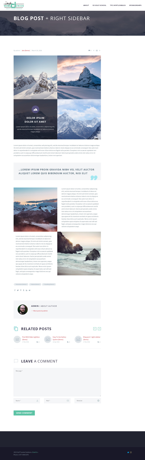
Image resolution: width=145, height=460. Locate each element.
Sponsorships (135, 5)
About (86, 5)
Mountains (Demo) (21, 284)
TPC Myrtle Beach (118, 5)
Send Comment (24, 413)
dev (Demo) (26, 50)
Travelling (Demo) (49, 284)
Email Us (34, 452)
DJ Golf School (99, 5)
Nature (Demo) (35, 284)
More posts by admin (40, 311)
